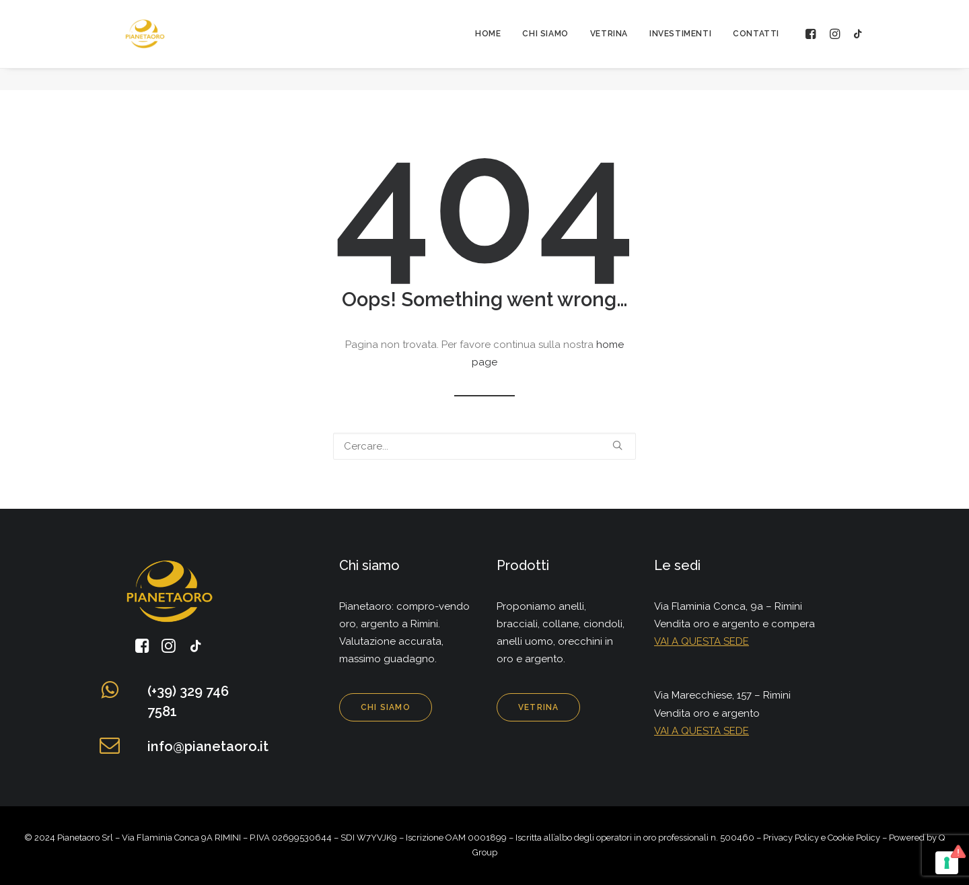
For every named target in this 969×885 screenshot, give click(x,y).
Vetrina (609, 45)
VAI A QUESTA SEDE (701, 641)
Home (488, 45)
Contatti (756, 45)
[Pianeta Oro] (139, 45)
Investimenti (680, 45)
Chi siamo (545, 45)
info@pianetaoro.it (207, 746)
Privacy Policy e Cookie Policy (821, 838)
